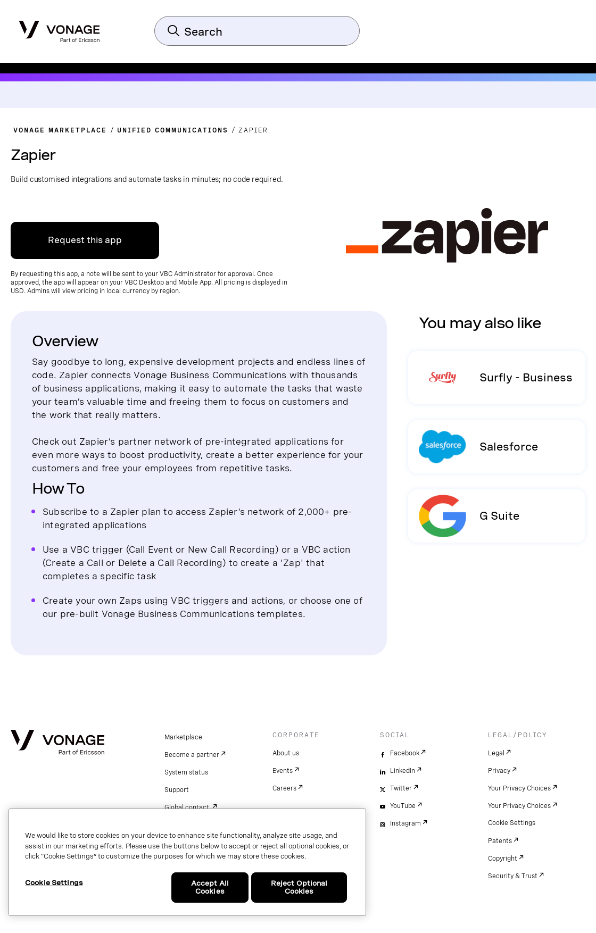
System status (186, 772)
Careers (284, 788)
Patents (500, 841)
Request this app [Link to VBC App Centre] (85, 240)
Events (282, 770)
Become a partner (191, 755)
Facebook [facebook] (404, 753)
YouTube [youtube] (403, 806)
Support (176, 790)
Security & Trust (512, 876)
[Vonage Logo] (59, 28)
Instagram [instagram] (405, 823)
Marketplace (183, 737)
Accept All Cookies (210, 887)
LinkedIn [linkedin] (402, 770)
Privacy (499, 770)
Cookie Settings (511, 823)
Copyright (502, 858)
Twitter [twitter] (401, 788)
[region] (187, 862)
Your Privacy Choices (519, 788)
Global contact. (187, 807)
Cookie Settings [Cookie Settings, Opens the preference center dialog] (54, 883)
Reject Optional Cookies (299, 887)
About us (285, 753)
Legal (496, 753)
